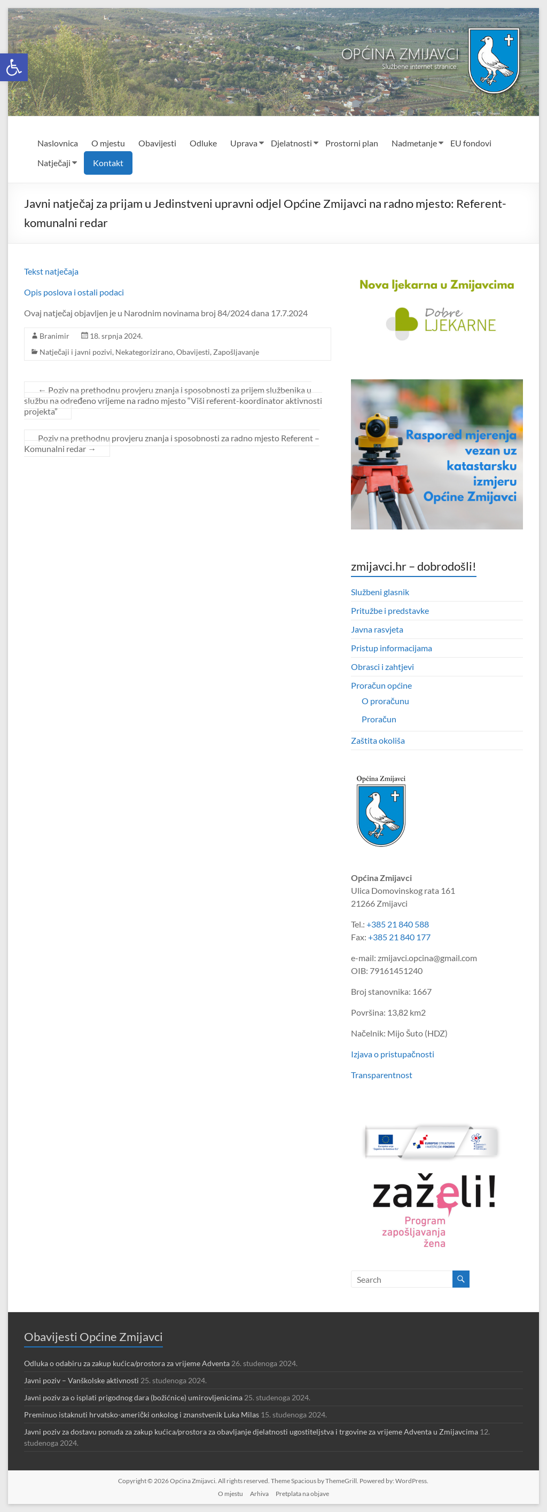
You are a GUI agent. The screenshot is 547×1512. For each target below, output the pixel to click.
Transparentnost (381, 1075)
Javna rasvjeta (377, 629)
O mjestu (108, 143)
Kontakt (108, 163)
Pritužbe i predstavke (390, 610)
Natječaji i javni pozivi (76, 351)
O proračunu (385, 701)
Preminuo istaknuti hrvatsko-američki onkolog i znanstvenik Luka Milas (141, 1414)
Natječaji (54, 163)
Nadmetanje (414, 143)
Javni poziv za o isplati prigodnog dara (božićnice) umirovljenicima (133, 1397)
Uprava (243, 143)
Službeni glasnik (380, 592)
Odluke (203, 143)
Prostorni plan (351, 143)
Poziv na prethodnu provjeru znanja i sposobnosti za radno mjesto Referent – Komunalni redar (171, 443)
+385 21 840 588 (397, 924)
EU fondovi (470, 143)
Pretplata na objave (302, 1494)
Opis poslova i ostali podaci (74, 292)
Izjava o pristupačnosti (392, 1054)
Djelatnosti (291, 143)
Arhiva (259, 1494)
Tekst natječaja (52, 271)
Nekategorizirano (144, 351)
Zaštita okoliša (378, 740)
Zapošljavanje (236, 351)
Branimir (54, 335)
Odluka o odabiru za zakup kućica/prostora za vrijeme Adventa (127, 1363)
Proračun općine (381, 685)
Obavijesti (157, 143)
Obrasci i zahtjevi (382, 666)
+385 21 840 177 (399, 937)
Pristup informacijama (391, 648)
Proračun (379, 719)
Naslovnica (57, 143)
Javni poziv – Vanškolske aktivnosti (81, 1380)
